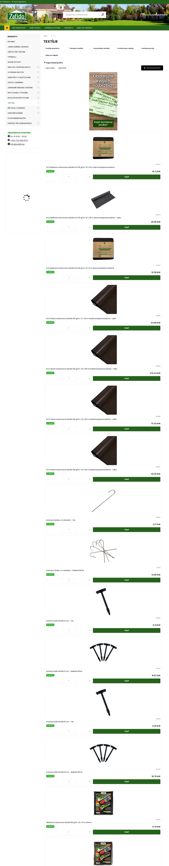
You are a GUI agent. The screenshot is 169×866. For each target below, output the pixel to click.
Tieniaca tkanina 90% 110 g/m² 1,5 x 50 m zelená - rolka (58, 748)
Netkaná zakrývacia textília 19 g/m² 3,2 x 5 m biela (57, 574)
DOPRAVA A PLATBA (52, 28)
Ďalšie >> (107, 831)
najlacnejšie (50, 68)
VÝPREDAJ (12, 57)
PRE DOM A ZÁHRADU (16, 108)
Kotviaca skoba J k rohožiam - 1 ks (58, 229)
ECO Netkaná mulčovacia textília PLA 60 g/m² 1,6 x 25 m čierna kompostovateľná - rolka (118, 111)
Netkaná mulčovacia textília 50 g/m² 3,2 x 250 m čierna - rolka (147, 400)
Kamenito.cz (141, 854)
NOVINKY (11, 41)
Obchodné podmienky (84, 849)
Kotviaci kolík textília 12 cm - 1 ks (118, 229)
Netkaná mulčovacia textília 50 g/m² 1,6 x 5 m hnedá (58, 400)
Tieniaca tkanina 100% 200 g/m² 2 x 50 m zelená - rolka (58, 690)
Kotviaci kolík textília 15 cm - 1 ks (58, 285)
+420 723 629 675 (19, 140)
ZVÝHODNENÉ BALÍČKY (17, 118)
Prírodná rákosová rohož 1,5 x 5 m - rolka (118, 574)
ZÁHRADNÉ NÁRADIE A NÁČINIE (20, 87)
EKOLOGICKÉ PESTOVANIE (18, 98)
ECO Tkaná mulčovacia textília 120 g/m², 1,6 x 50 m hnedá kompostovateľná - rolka (146, 172)
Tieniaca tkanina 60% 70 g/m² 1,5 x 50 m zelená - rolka (118, 690)
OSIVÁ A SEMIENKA (15, 82)
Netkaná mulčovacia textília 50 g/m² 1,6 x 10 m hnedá (147, 285)
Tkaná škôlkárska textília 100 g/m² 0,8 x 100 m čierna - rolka (103, 806)
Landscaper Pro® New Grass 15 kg (28, 193)
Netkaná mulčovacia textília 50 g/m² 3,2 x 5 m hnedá (88, 458)
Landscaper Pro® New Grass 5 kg (28, 163)
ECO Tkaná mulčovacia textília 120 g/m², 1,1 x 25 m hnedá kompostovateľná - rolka (57, 172)
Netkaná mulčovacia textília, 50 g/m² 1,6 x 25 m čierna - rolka (118, 458)
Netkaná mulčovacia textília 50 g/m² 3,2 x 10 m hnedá (118, 400)
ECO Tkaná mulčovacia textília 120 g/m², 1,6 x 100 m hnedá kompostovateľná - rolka (87, 172)
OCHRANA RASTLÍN (16, 72)
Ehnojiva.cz (140, 857)
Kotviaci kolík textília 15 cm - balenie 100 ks (88, 285)
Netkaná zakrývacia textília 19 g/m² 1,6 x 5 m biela (117, 516)
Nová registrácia (20, 2)
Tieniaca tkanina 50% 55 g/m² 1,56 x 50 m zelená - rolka (86, 690)
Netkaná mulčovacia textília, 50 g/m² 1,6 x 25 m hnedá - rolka (147, 458)
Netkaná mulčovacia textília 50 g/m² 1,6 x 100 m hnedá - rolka (118, 342)
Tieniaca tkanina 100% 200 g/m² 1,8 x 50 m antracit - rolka (87, 632)
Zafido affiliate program (84, 860)
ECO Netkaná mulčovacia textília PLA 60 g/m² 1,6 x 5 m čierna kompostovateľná (147, 111)
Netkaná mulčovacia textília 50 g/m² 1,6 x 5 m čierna (147, 342)
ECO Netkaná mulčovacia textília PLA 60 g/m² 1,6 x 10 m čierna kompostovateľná (88, 111)
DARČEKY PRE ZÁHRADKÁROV (20, 123)
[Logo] (16, 14)
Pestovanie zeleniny (71, 840)
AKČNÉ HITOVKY (14, 62)
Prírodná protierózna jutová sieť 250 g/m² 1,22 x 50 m (87, 574)
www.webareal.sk (93, 864)
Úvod (45, 36)
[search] (103, 14)
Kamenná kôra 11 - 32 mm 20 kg (28, 218)
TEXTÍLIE (11, 103)
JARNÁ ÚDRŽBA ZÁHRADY (18, 47)
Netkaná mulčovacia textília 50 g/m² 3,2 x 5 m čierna (58, 458)
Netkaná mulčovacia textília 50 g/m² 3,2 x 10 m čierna (88, 400)
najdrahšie (62, 68)
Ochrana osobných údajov (84, 852)
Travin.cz (141, 860)
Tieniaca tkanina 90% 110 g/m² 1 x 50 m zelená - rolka (147, 690)
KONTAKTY (69, 28)
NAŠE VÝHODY (35, 28)
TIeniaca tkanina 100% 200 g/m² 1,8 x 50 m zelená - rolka (118, 632)
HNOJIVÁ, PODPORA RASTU (19, 67)
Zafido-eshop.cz (141, 852)
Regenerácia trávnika (90, 840)
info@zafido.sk (18, 144)
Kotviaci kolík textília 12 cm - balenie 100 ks (147, 229)
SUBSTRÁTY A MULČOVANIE (19, 77)
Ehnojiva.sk (140, 849)
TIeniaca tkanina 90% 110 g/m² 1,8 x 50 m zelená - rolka (118, 748)
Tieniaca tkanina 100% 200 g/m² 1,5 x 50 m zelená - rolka (58, 632)
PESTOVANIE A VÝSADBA (18, 92)
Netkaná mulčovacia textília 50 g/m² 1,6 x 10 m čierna (118, 285)
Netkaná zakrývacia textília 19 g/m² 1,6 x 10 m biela (57, 516)
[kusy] (80, 127)
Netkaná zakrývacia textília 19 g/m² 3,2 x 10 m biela (147, 516)
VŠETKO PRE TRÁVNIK (16, 52)
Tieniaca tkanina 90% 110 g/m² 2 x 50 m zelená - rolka (147, 748)
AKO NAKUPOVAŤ (18, 28)
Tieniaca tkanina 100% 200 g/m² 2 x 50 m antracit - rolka (146, 632)
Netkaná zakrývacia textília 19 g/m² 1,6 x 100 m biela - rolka (87, 516)
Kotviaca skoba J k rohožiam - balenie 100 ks (88, 229)
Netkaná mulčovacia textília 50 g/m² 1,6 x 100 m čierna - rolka (88, 342)
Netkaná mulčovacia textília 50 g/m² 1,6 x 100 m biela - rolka (58, 342)
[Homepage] (7, 28)
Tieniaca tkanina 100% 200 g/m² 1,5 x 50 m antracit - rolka (146, 574)
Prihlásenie (6, 2)
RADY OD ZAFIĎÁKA (84, 28)
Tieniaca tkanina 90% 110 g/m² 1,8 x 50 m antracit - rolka (86, 748)
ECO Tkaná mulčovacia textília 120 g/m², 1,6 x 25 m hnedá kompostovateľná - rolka (117, 172)
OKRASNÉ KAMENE (15, 113)
